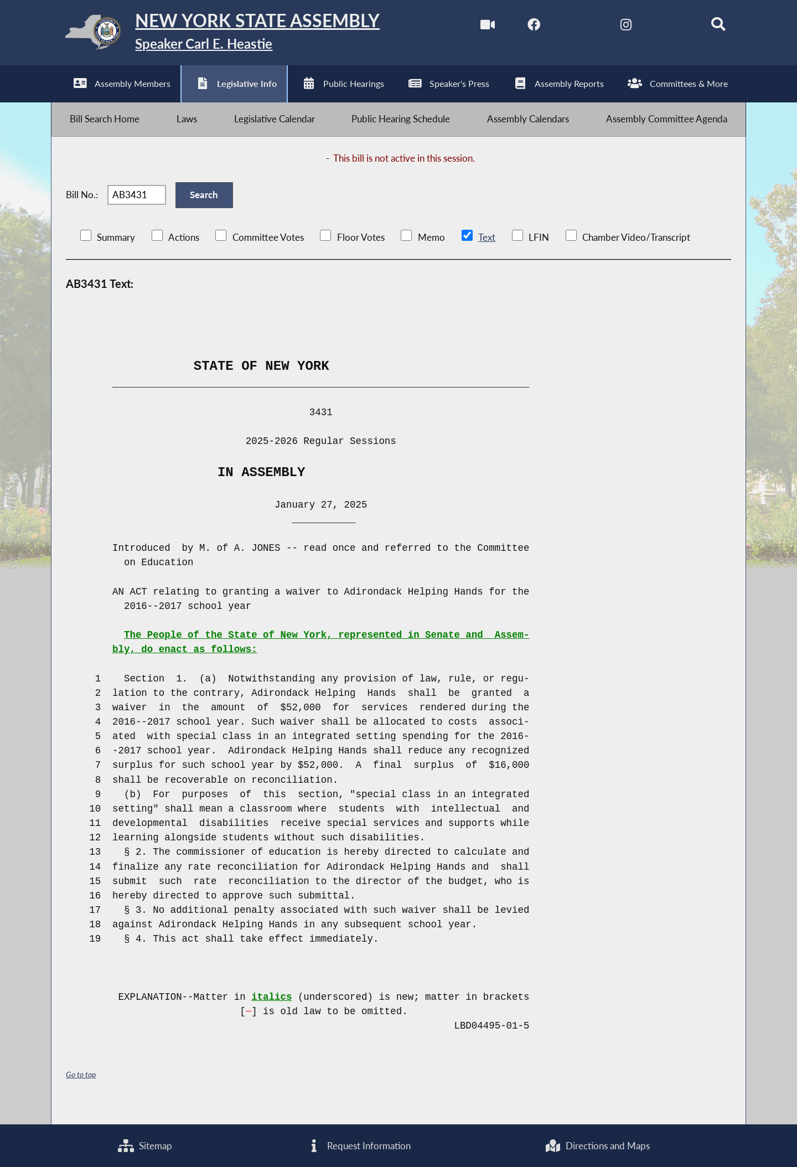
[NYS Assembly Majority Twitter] (572, 26)
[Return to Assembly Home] (226, 35)
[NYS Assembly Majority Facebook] (525, 26)
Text (486, 250)
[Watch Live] (478, 26)
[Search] (712, 26)
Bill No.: (82, 205)
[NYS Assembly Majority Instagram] (618, 26)
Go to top (82, 1087)
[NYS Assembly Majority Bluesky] (665, 26)
